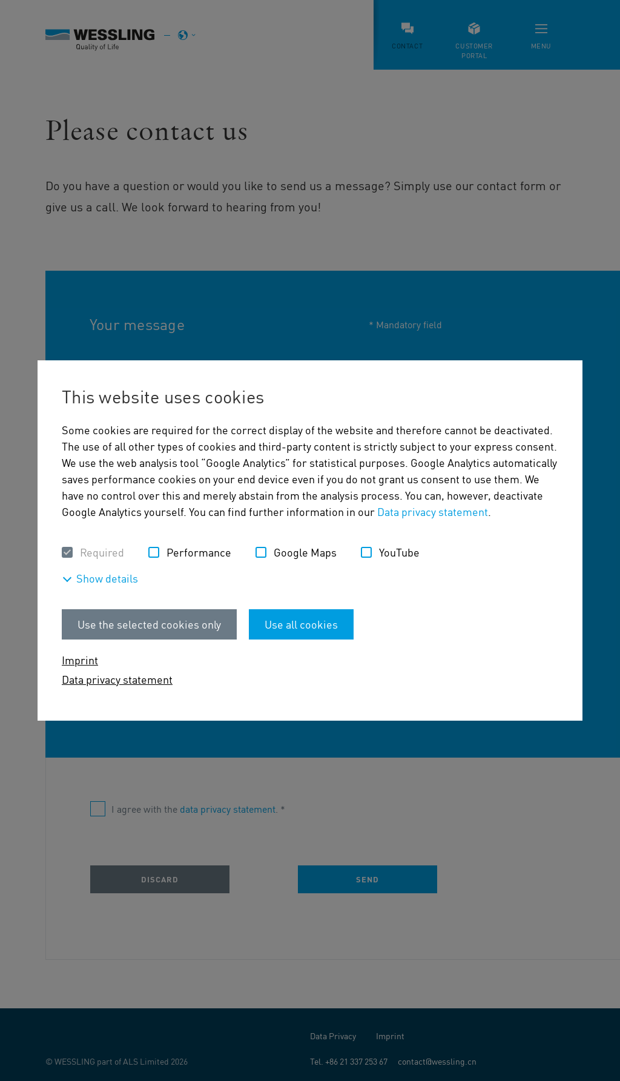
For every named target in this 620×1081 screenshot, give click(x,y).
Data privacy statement (432, 511)
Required (102, 552)
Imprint (80, 659)
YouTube (399, 552)
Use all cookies (301, 624)
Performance (199, 552)
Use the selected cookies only (149, 624)
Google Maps (305, 552)
